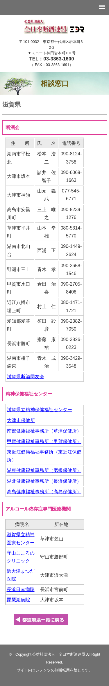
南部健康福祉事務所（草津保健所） (44, 430)
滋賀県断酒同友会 (25, 376)
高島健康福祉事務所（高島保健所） (44, 491)
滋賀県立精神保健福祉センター (39, 409)
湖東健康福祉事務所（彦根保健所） (44, 470)
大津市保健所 (21, 420)
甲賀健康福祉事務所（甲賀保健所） (44, 441)
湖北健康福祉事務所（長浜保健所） (44, 481)
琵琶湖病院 (18, 599)
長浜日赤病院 (21, 589)
